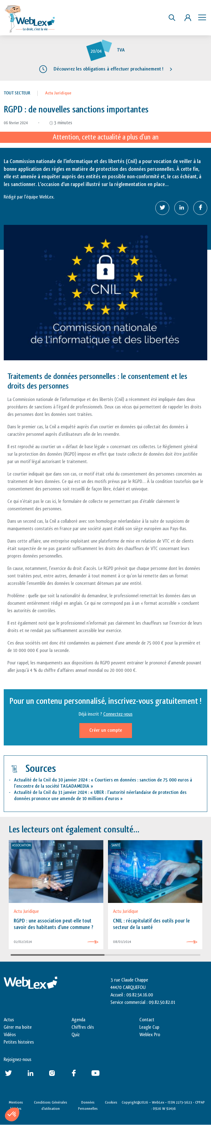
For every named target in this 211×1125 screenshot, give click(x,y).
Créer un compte (105, 730)
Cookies (111, 1102)
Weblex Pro (149, 1034)
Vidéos (10, 1034)
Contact (146, 1020)
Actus (9, 1020)
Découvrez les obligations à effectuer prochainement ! (108, 68)
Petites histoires (19, 1042)
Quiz (76, 1034)
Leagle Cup (149, 1027)
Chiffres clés (83, 1027)
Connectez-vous (118, 714)
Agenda (78, 1020)
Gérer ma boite (18, 1027)
